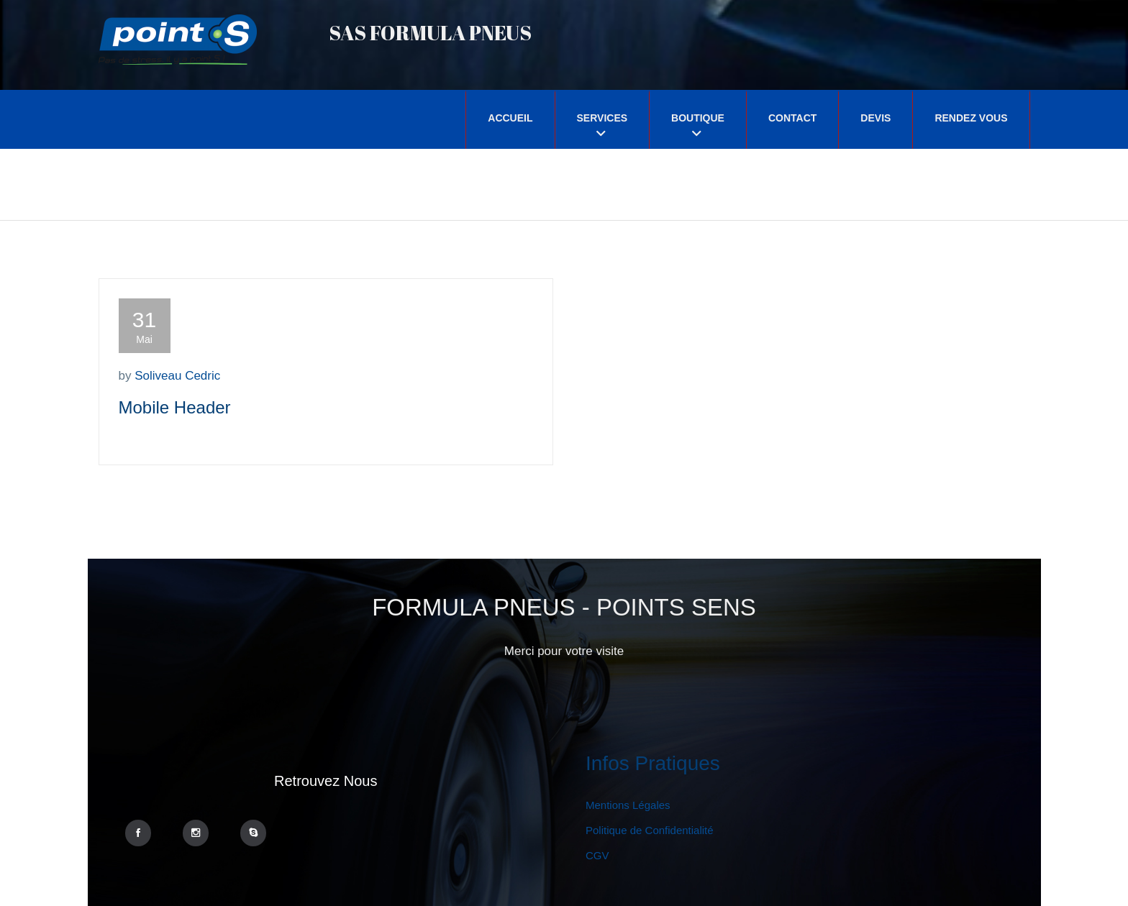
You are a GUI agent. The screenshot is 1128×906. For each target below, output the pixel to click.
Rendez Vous (970, 118)
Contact (792, 118)
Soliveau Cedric (177, 376)
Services (602, 118)
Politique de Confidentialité (650, 830)
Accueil (510, 118)
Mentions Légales (628, 805)
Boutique (697, 118)
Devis (875, 118)
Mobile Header (175, 407)
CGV (597, 855)
